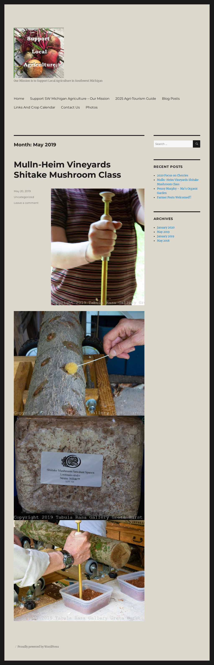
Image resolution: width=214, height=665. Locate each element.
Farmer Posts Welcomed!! (174, 197)
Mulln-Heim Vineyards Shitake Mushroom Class (67, 169)
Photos (92, 107)
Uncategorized (24, 197)
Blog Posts (171, 99)
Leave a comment (26, 202)
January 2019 (165, 236)
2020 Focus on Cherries (172, 175)
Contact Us (70, 107)
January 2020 (166, 227)
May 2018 (163, 241)
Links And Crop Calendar (34, 107)
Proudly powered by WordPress (38, 646)
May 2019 (163, 232)
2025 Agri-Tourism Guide (135, 99)
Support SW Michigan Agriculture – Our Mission (70, 99)
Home (19, 99)
